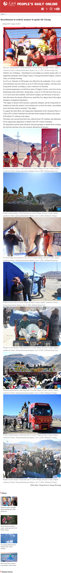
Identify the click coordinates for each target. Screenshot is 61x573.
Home (2, 14)
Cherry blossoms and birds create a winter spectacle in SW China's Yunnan (9, 528)
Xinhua (5, 24)
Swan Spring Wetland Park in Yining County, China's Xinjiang (8, 546)
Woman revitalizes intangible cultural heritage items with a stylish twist (8, 509)
